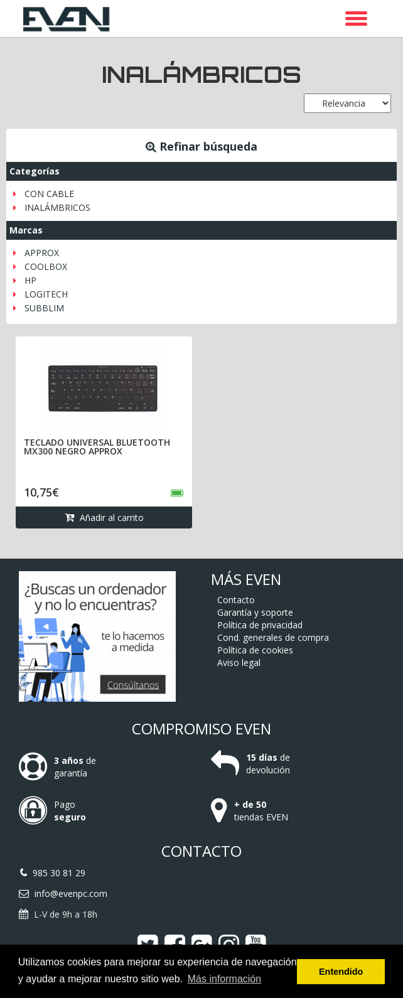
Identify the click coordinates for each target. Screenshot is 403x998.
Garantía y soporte (255, 612)
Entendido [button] (341, 972)
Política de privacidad (260, 625)
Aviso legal (239, 662)
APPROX (41, 253)
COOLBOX (45, 266)
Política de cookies (255, 650)
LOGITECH (46, 294)
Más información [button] (224, 979)
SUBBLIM (44, 308)
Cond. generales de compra (273, 637)
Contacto (236, 600)
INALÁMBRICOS (57, 207)
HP (30, 280)
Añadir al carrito (104, 517)
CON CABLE (49, 194)
